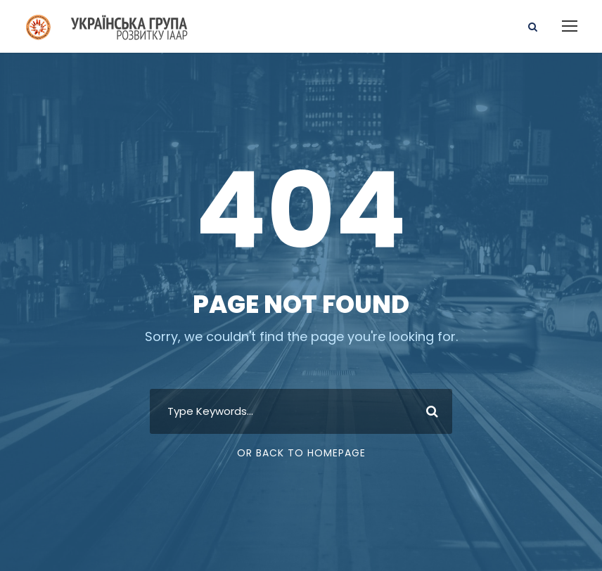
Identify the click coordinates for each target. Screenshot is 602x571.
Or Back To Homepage (301, 453)
